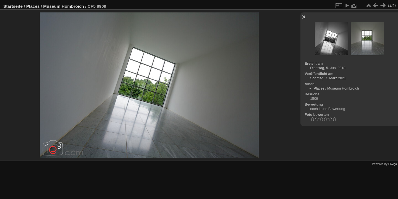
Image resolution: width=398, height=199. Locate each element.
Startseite (13, 6)
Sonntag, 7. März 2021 (328, 78)
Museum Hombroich (63, 6)
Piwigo (392, 164)
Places (33, 6)
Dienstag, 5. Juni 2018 (327, 68)
